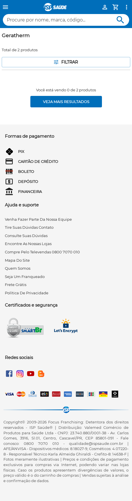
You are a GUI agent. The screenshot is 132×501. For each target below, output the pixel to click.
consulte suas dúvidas (26, 235)
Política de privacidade (26, 293)
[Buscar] (120, 20)
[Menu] (5, 7)
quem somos (17, 268)
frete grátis (15, 284)
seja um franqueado (25, 276)
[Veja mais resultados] (66, 101)
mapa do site (17, 260)
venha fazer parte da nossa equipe (38, 219)
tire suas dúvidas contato (29, 227)
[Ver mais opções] (126, 7)
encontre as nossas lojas (28, 243)
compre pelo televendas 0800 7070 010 (42, 252)
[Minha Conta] (104, 7)
